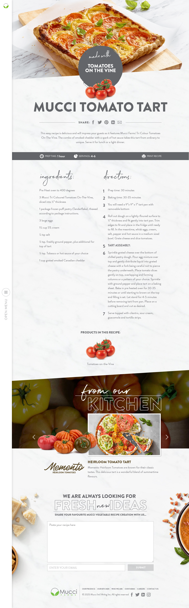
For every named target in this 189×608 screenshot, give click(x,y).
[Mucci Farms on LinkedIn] (143, 594)
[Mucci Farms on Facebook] (131, 594)
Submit (141, 568)
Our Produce (88, 589)
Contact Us (152, 589)
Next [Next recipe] (167, 437)
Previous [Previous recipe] (34, 437)
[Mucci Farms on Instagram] (148, 594)
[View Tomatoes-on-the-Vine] (100, 351)
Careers (141, 589)
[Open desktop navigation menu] (6, 292)
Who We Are (117, 589)
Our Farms (130, 589)
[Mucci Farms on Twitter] (137, 594)
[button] (106, 122)
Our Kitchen (103, 589)
